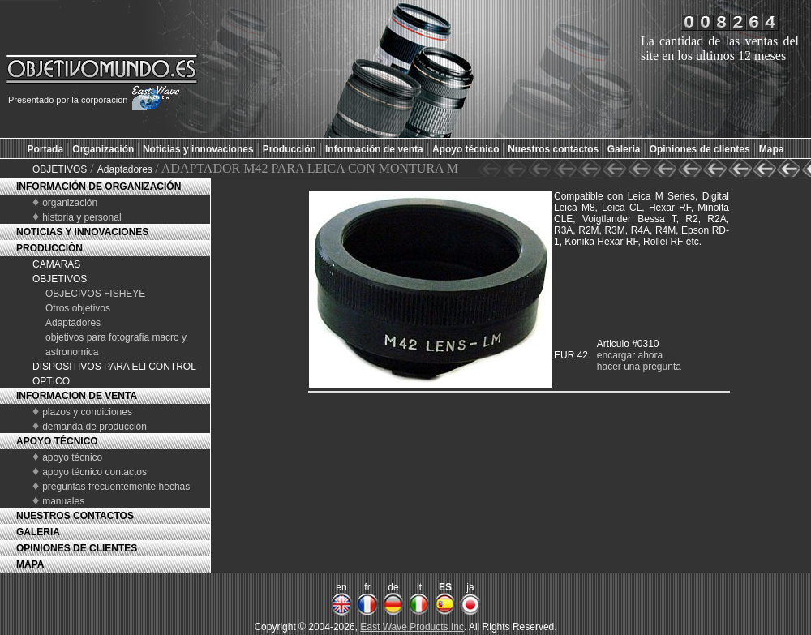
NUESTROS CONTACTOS (75, 515)
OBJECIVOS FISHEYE (95, 293)
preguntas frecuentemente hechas (116, 486)
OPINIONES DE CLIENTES (76, 548)
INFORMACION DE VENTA (76, 395)
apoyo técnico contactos (94, 472)
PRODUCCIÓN (49, 248)
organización (69, 202)
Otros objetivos (77, 308)
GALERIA (38, 532)
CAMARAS (56, 264)
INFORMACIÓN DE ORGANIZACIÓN (98, 186)
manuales (63, 501)
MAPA (30, 564)
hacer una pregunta (639, 366)
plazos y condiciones (87, 412)
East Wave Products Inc (412, 627)
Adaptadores (126, 169)
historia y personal (81, 217)
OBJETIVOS (59, 169)
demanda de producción (94, 426)
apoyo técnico (72, 457)
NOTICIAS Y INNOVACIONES (82, 232)
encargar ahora (630, 355)
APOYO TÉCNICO (57, 441)
